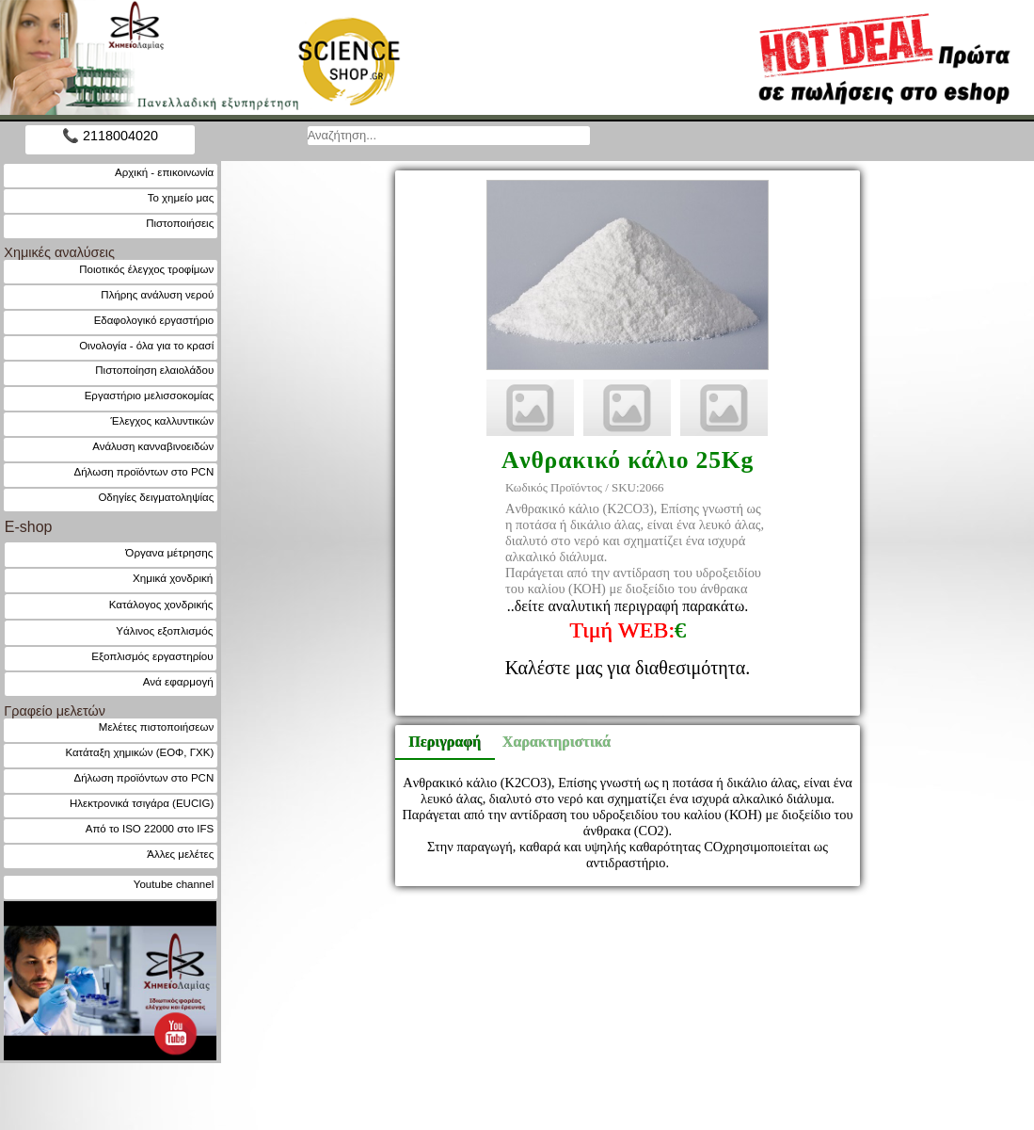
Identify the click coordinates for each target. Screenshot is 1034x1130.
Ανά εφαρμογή (178, 681)
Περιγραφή (444, 742)
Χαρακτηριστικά (548, 742)
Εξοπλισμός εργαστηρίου (152, 656)
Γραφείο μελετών (54, 710)
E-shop (29, 527)
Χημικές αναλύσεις (59, 252)
